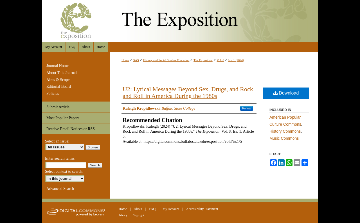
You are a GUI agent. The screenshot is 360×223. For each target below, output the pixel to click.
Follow (246, 108)
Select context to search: (64, 171)
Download (286, 93)
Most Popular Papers (62, 118)
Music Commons (284, 138)
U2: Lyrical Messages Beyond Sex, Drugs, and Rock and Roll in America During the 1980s (188, 92)
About (138, 209)
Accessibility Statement (202, 209)
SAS (136, 60)
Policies (52, 93)
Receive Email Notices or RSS (70, 129)
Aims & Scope (57, 80)
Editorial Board (58, 86)
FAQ (152, 209)
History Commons (285, 131)
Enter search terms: (60, 158)
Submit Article (57, 107)
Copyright (138, 215)
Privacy (123, 215)
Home (125, 60)
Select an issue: (57, 141)
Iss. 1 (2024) (236, 60)
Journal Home (57, 66)
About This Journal (61, 73)
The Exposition (180, 21)
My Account (171, 209)
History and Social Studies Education (166, 60)
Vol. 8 (220, 60)
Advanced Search (60, 189)
